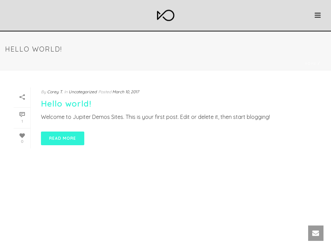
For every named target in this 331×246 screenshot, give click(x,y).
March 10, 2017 (125, 91)
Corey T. (54, 91)
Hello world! (66, 103)
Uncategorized (83, 91)
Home (310, 64)
